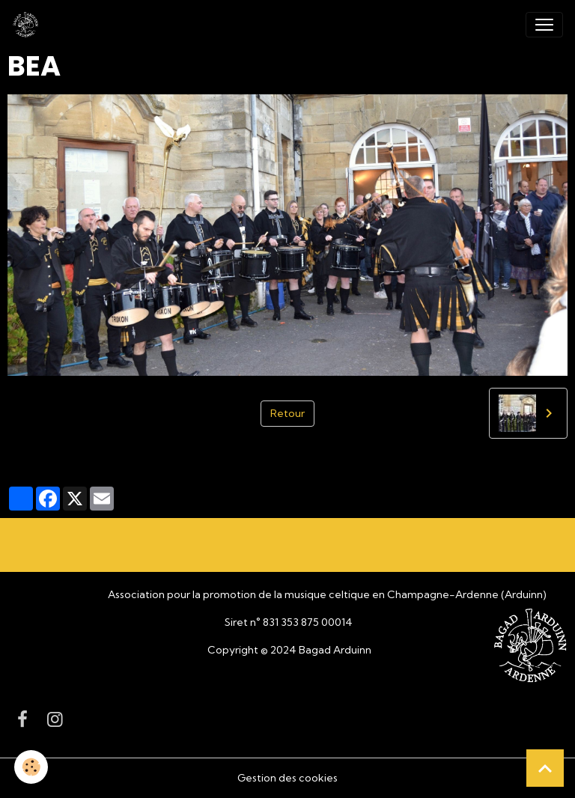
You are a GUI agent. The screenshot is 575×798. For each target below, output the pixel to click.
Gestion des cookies (287, 778)
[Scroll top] (545, 768)
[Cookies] (32, 767)
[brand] (28, 24)
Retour (287, 413)
